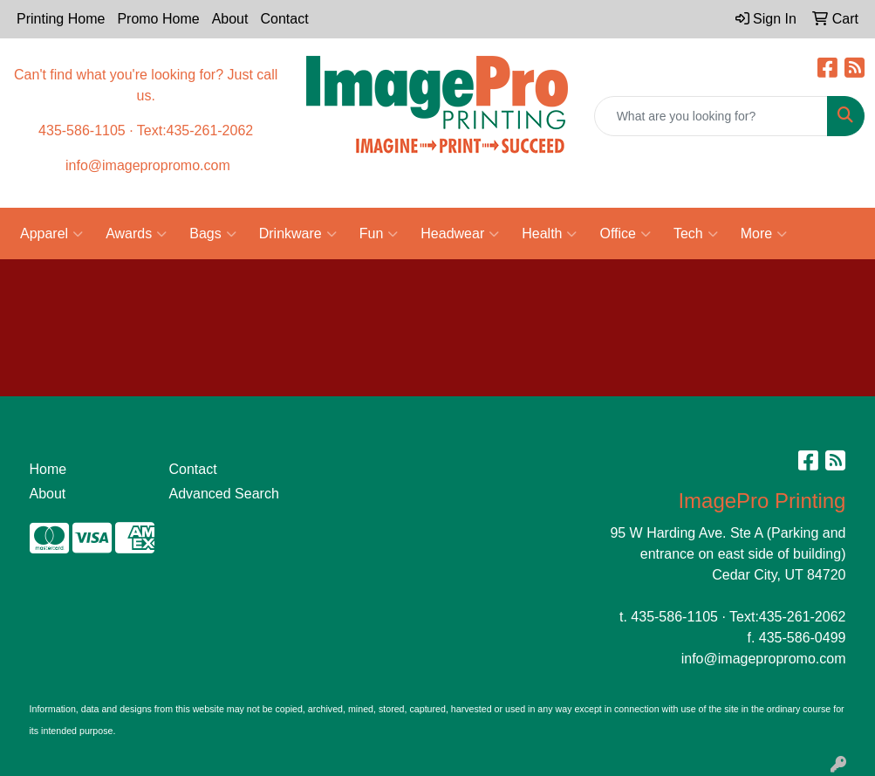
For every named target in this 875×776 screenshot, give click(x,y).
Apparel (51, 233)
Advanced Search (223, 493)
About (230, 18)
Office (625, 233)
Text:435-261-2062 (787, 616)
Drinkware (298, 233)
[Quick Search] (711, 116)
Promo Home (158, 18)
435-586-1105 (674, 616)
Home (48, 469)
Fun (379, 233)
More (764, 233)
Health (549, 233)
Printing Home (61, 18)
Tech (695, 233)
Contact (284, 18)
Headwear (459, 233)
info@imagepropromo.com (763, 658)
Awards (136, 233)
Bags (212, 233)
